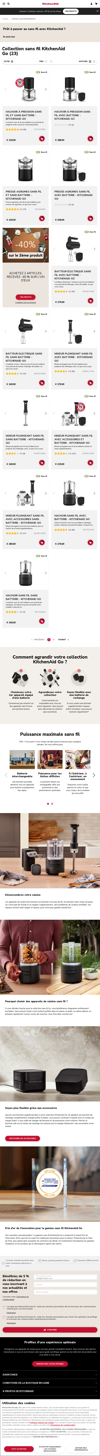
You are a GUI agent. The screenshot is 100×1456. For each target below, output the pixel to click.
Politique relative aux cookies (42, 1423)
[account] (91, 4)
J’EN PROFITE (71, 11)
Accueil (5, 19)
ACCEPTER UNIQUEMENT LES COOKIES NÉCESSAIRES (50, 1449)
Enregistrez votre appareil (50, 1364)
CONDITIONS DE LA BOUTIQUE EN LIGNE (50, 1383)
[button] (6, 775)
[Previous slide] (5, 89)
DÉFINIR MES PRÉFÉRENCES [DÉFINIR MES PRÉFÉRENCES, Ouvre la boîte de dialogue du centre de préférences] (81, 1449)
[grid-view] (90, 62)
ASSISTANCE (50, 1374)
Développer (11, 1313)
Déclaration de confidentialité (63, 1425)
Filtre (8, 61)
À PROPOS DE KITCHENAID (50, 1391)
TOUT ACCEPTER (19, 1449)
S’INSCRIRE (50, 1330)
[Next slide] (45, 89)
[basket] (96, 4)
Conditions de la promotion (25, 303)
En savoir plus (9, 37)
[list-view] (94, 62)
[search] (8, 4)
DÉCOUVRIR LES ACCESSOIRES (22, 1138)
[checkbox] (4, 1307)
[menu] (4, 4)
